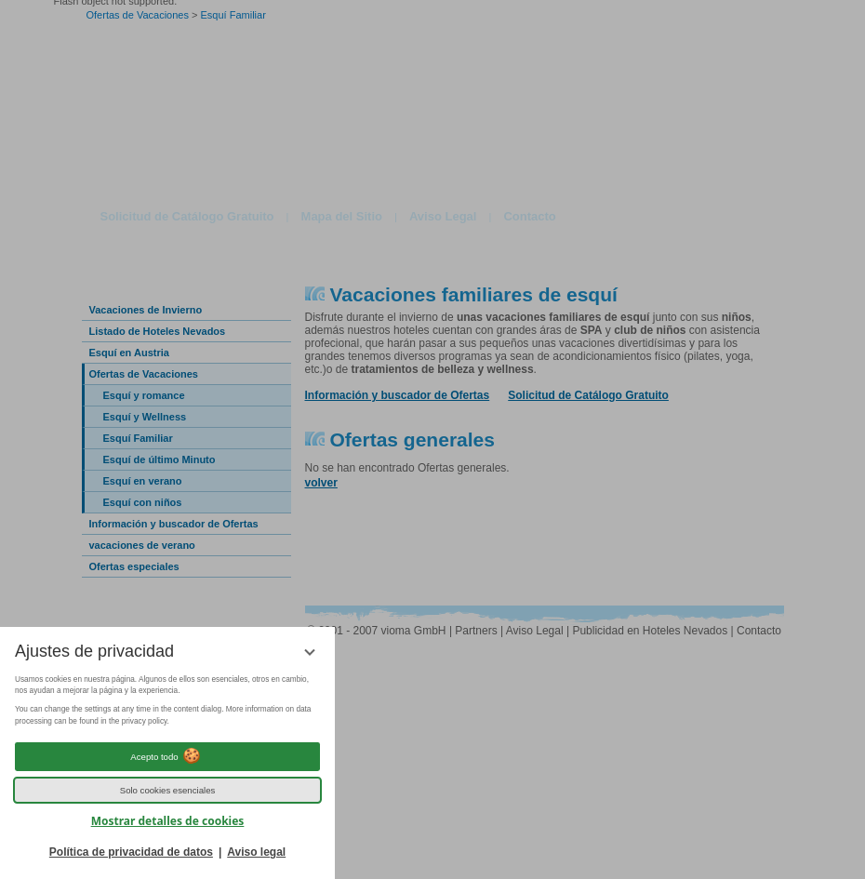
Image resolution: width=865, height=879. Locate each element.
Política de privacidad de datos (131, 852)
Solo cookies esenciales (168, 790)
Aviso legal (256, 852)
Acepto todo (167, 756)
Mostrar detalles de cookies (168, 821)
